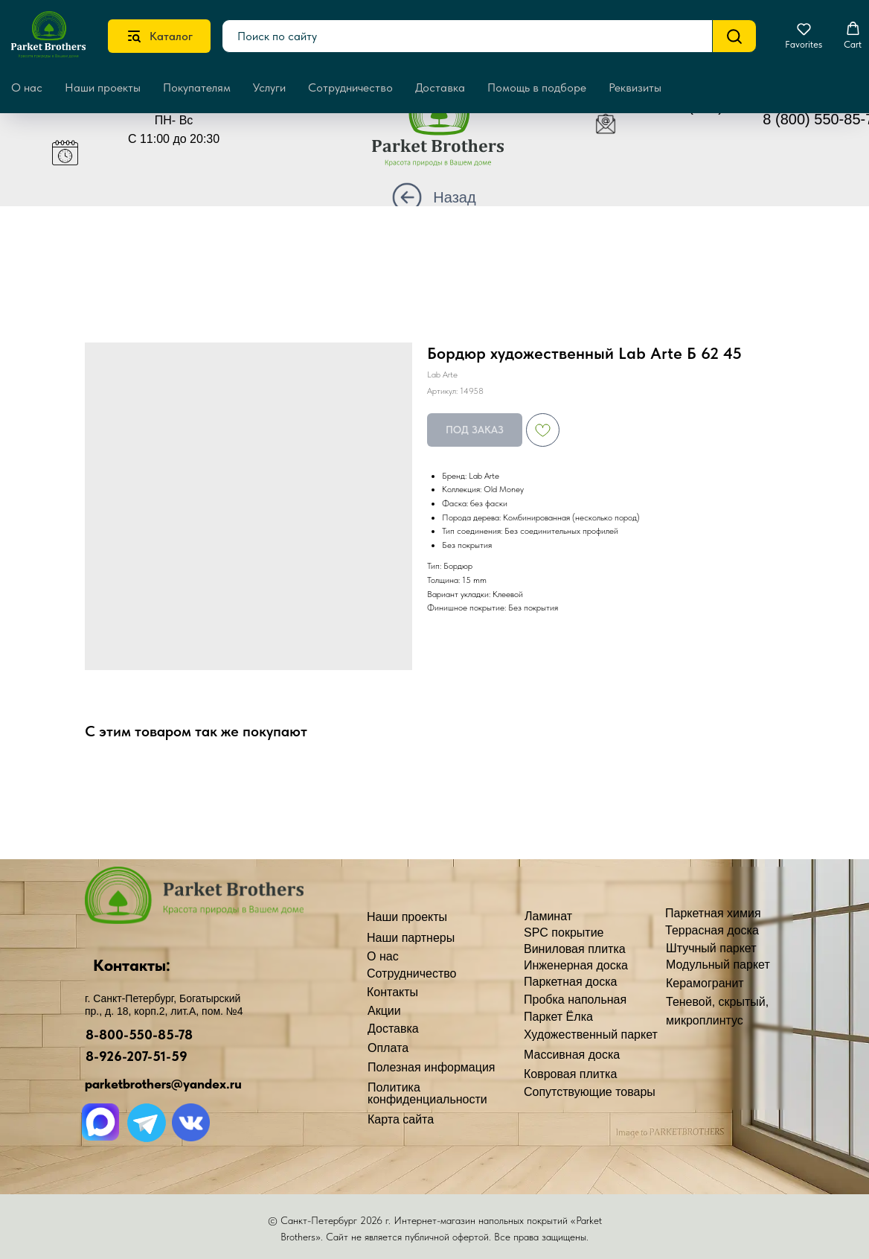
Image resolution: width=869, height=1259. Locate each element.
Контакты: (131, 965)
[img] (449, 131)
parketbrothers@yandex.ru (163, 1083)
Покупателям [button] (197, 87)
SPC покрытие (563, 932)
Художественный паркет (591, 1034)
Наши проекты (103, 87)
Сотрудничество (350, 87)
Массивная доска (572, 1054)
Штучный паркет (711, 948)
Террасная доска (712, 930)
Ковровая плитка (570, 1074)
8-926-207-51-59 (136, 1056)
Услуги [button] (269, 87)
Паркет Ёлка (558, 1016)
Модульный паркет (718, 964)
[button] (803, 36)
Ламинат (548, 916)
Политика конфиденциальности (427, 1093)
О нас (383, 956)
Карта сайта (401, 1119)
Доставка (440, 87)
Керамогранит (705, 983)
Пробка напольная (575, 999)
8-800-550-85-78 (139, 1034)
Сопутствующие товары (589, 1092)
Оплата (388, 1048)
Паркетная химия (713, 913)
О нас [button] (26, 87)
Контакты (392, 992)
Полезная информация (432, 1067)
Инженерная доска (576, 965)
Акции (384, 1010)
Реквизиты (635, 87)
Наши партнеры (411, 937)
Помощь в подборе (536, 87)
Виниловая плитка (575, 949)
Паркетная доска (571, 981)
